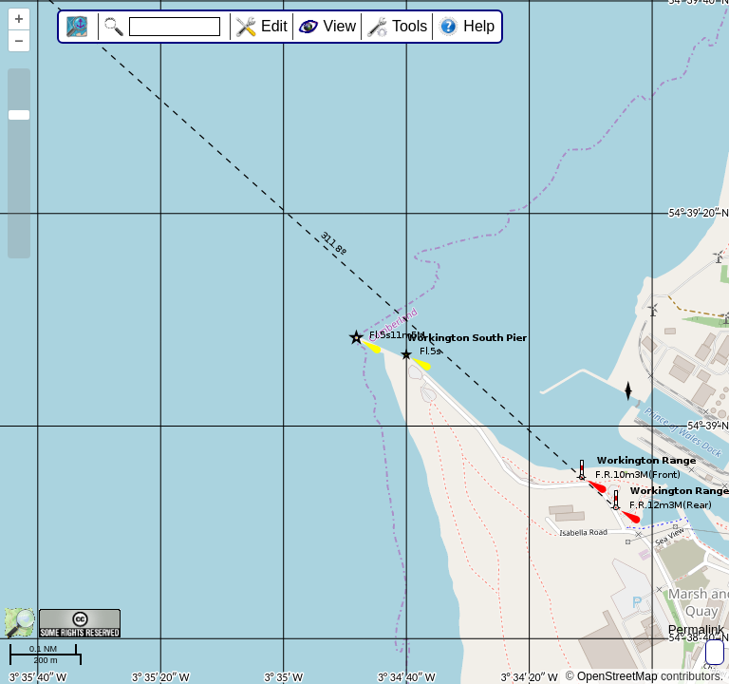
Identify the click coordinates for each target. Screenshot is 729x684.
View (340, 26)
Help (479, 26)
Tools (409, 26)
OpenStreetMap (617, 676)
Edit (274, 26)
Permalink (696, 629)
